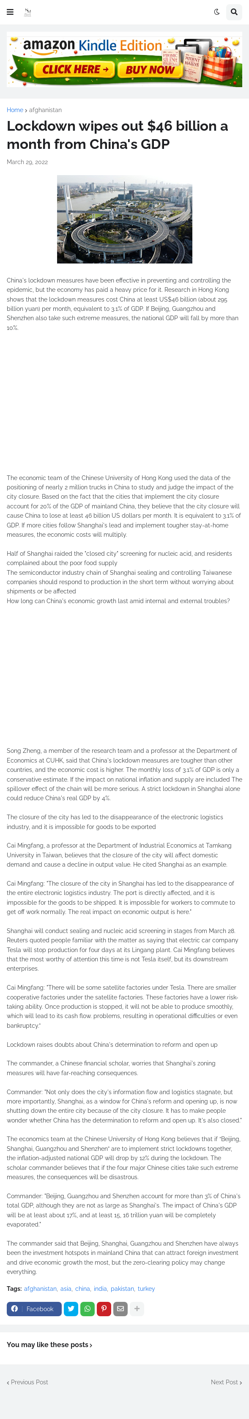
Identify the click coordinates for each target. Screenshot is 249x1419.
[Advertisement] (124, 408)
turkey (146, 1288)
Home (15, 110)
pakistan (122, 1288)
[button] (10, 12)
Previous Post (29, 1382)
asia (65, 1288)
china (82, 1288)
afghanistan (45, 110)
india (100, 1288)
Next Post (224, 1382)
